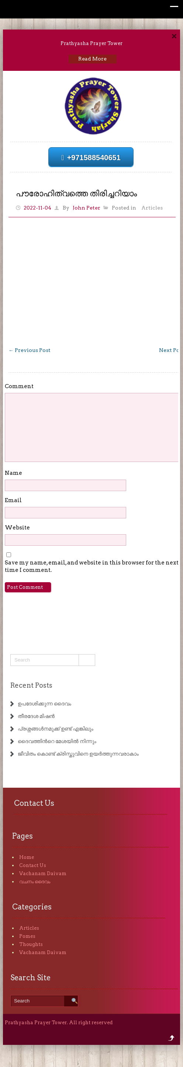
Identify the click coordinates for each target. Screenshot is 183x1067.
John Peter (86, 208)
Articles (152, 208)
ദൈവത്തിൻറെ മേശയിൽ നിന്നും (57, 741)
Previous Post (29, 350)
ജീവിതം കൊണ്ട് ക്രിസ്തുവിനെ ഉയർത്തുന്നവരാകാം (78, 754)
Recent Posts (31, 685)
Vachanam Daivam (42, 873)
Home (26, 857)
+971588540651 (90, 157)
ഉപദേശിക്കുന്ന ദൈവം (44, 704)
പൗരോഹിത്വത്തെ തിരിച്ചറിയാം (76, 193)
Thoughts (31, 944)
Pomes (27, 936)
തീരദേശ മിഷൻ (36, 716)
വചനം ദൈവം (34, 881)
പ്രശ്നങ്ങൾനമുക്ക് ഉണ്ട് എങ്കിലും (55, 729)
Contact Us (32, 865)
